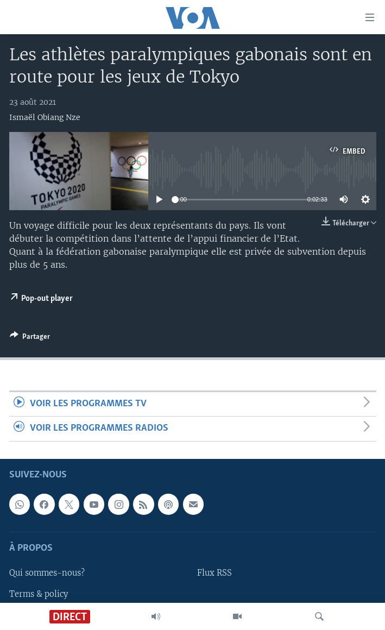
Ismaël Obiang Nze (44, 117)
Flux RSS (214, 573)
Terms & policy (38, 593)
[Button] (30, 338)
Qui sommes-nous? (47, 573)
